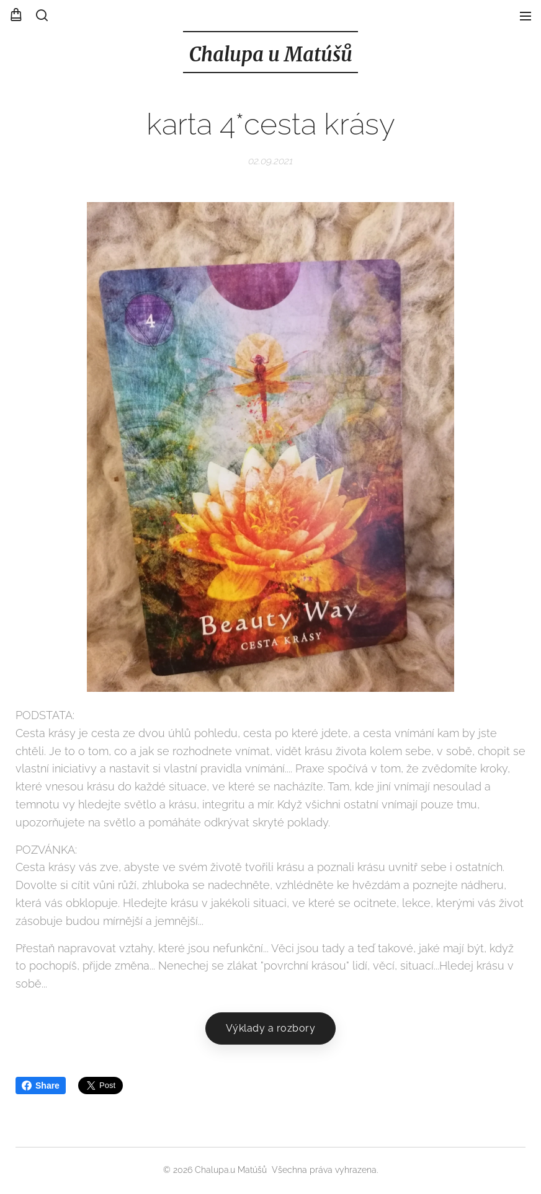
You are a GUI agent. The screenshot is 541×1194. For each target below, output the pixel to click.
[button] (42, 15)
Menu (525, 16)
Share (41, 1085)
